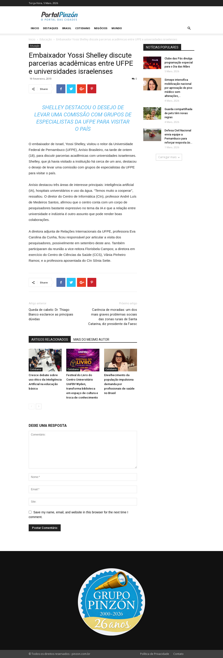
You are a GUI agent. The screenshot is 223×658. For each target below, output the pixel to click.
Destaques (50, 28)
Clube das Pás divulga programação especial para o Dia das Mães (179, 62)
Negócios (100, 28)
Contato (178, 654)
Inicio (35, 28)
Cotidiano (82, 28)
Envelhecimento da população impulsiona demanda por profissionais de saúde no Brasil (119, 384)
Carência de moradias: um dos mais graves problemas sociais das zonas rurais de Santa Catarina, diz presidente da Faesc (112, 317)
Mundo (117, 28)
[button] (189, 28)
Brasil (66, 28)
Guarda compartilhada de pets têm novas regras (178, 113)
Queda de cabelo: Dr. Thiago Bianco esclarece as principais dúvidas (51, 314)
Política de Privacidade (154, 654)
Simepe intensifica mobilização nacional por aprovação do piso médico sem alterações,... (178, 88)
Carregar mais (169, 157)
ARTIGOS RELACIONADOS (49, 339)
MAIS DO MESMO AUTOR (91, 339)
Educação (46, 39)
